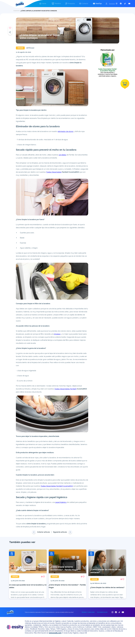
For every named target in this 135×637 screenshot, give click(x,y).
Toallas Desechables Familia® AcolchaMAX (57, 486)
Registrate (112, 3)
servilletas (62, 155)
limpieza (57, 334)
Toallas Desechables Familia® (65, 389)
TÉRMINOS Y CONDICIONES (88, 612)
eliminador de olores (65, 131)
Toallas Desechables (53, 172)
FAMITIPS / (17, 10)
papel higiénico (61, 502)
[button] (56, 3)
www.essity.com (55, 633)
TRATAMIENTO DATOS (102, 612)
